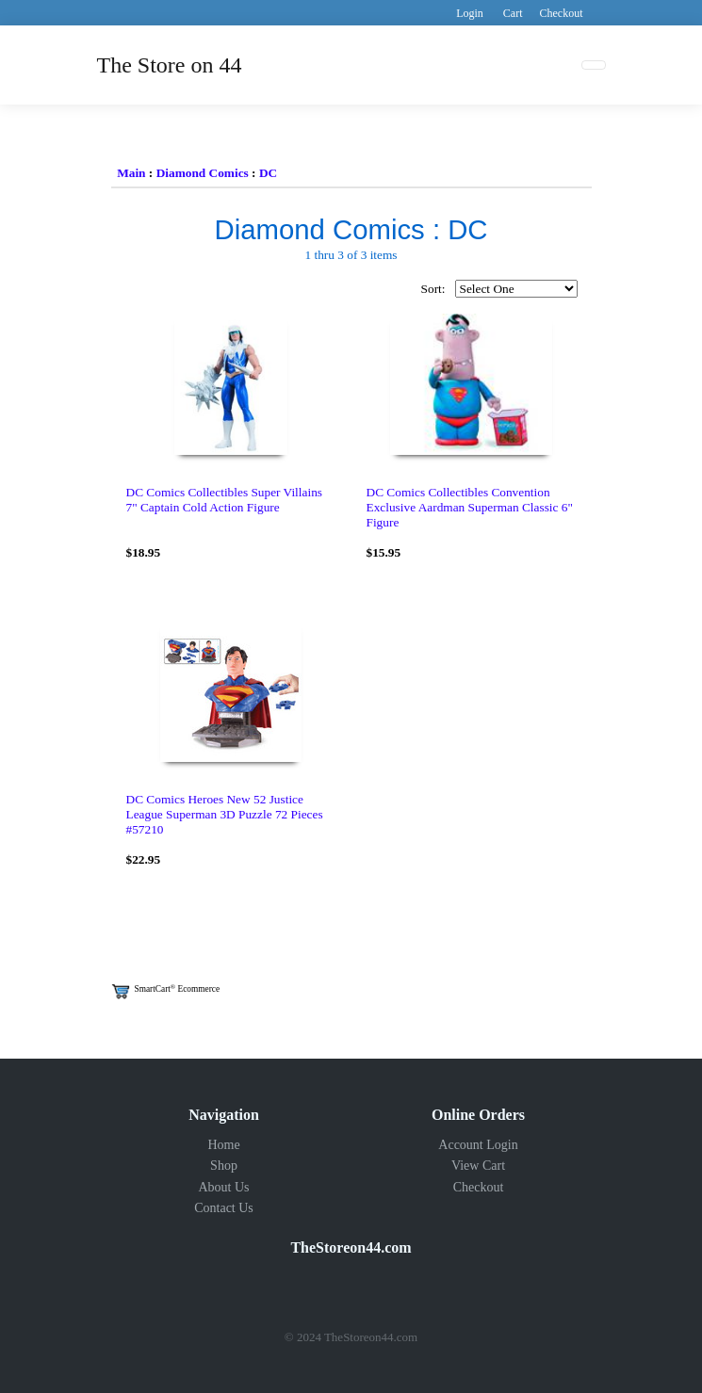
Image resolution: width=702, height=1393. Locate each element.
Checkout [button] (561, 13)
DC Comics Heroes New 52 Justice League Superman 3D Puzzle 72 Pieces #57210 (224, 814)
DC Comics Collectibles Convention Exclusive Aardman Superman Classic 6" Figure (470, 507)
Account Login (477, 1145)
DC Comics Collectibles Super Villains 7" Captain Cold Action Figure (224, 499)
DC (268, 173)
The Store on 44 (169, 65)
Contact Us (223, 1208)
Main (131, 173)
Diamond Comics (202, 173)
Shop (223, 1165)
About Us (223, 1187)
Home (223, 1145)
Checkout (478, 1187)
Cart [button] (513, 13)
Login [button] (469, 13)
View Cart (478, 1165)
